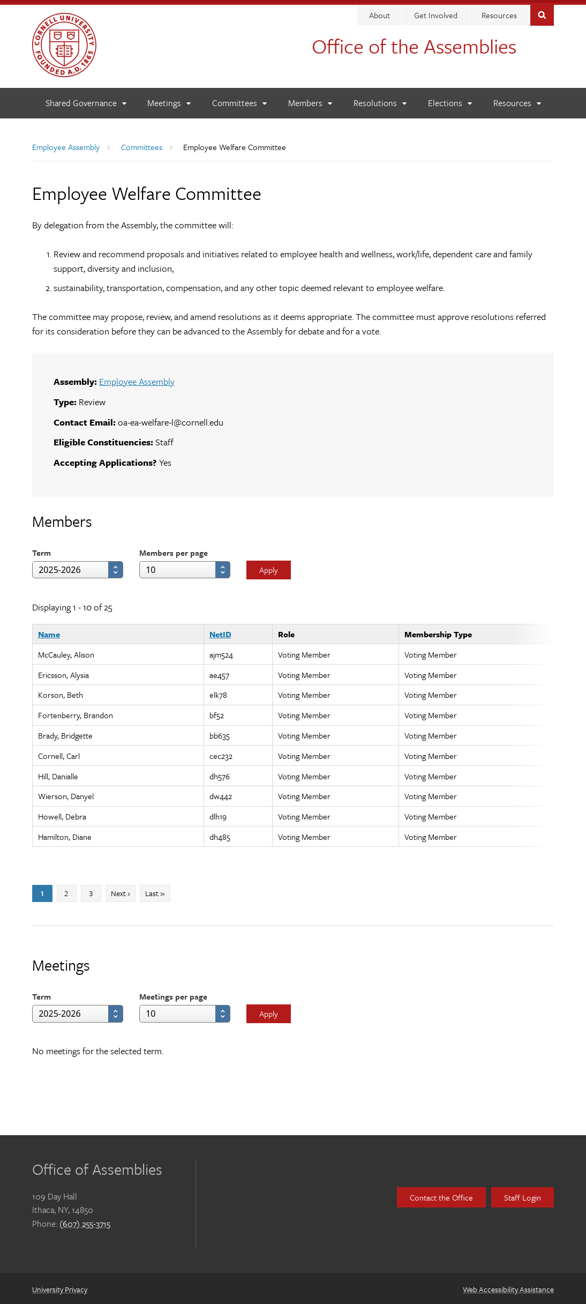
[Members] (309, 100)
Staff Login (522, 1195)
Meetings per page (173, 994)
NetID (220, 631)
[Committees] (239, 100)
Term (41, 550)
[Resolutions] (380, 100)
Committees (141, 144)
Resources (499, 12)
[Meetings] (169, 100)
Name (49, 631)
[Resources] (517, 100)
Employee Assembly (66, 144)
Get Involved (435, 12)
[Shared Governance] (86, 100)
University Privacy (59, 1286)
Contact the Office (441, 1195)
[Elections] (449, 100)
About (379, 12)
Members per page (173, 550)
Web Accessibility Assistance (508, 1286)
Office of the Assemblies (414, 43)
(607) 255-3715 (84, 1220)
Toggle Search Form (542, 11)
